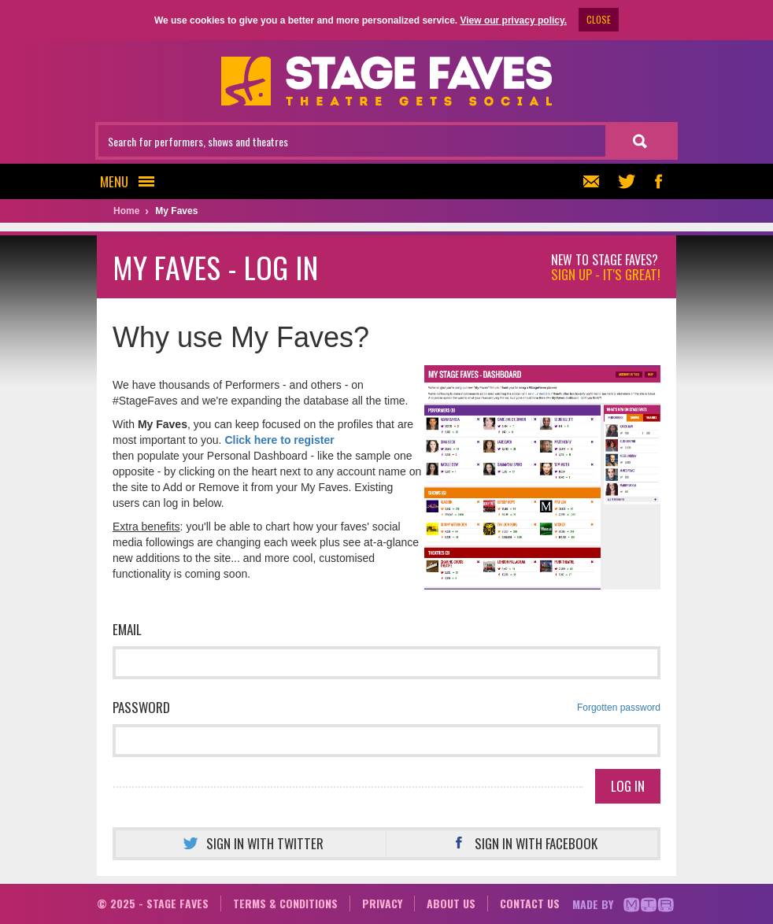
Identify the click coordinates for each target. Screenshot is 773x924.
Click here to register (279, 440)
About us (451, 903)
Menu (132, 181)
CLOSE (598, 19)
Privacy (382, 903)
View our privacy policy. (513, 20)
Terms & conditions (285, 903)
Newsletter (589, 181)
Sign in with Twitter (251, 843)
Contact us (530, 903)
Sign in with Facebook (522, 843)
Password (386, 707)
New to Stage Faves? (605, 267)
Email (127, 629)
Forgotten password (618, 707)
